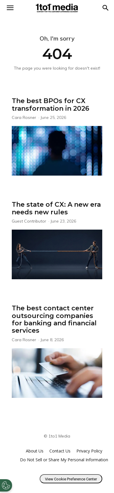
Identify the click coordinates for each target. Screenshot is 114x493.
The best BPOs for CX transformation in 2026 (50, 104)
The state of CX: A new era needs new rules (56, 208)
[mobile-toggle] (10, 8)
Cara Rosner (24, 117)
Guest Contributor (29, 221)
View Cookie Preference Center (71, 479)
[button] (106, 8)
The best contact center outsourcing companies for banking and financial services (54, 319)
